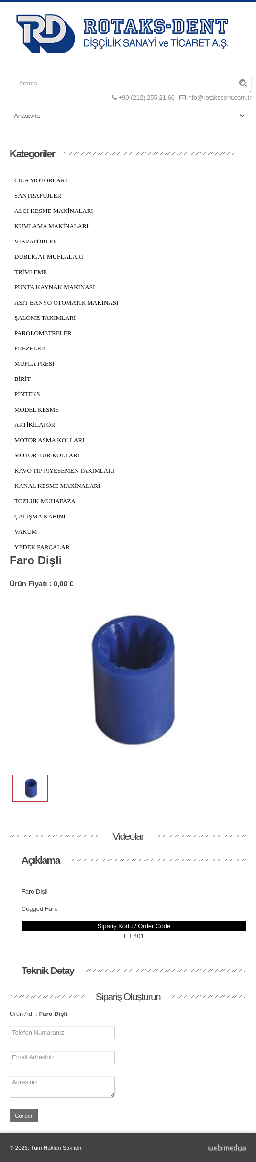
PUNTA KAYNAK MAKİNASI (54, 287)
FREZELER (29, 348)
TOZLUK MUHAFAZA (45, 501)
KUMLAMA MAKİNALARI (51, 226)
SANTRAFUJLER (37, 195)
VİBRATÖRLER (35, 241)
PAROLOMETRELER (42, 333)
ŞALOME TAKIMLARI (45, 317)
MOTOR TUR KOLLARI (46, 455)
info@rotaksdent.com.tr (219, 97)
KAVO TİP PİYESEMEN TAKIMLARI (64, 470)
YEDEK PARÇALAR (41, 546)
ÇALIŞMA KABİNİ (40, 516)
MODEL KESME (36, 409)
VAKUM (25, 531)
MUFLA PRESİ (34, 363)
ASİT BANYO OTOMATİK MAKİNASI (66, 302)
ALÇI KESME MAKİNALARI (53, 210)
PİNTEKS (27, 394)
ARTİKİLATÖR (34, 424)
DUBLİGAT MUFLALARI (48, 256)
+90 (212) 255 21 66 (146, 97)
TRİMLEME (30, 271)
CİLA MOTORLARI (40, 180)
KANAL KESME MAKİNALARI (57, 485)
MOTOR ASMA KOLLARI (49, 440)
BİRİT (22, 378)
